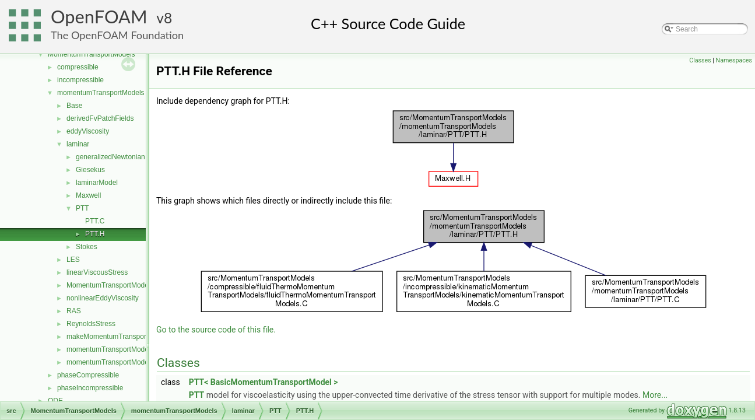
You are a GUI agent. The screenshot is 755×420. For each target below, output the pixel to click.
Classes (700, 60)
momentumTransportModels (101, 93)
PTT (82, 208)
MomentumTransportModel (108, 285)
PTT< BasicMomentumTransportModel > (263, 382)
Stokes (86, 247)
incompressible (80, 80)
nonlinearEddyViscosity (102, 298)
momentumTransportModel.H (111, 362)
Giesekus (90, 170)
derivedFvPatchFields (100, 118)
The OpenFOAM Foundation (117, 35)
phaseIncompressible (90, 388)
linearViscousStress (97, 272)
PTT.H (94, 234)
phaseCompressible (88, 375)
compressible (78, 67)
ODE (55, 401)
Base (74, 106)
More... (655, 395)
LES (73, 260)
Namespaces (734, 60)
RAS (73, 311)
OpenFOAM (99, 16)
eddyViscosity (87, 131)
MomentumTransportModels (91, 54)
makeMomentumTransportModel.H (120, 336)
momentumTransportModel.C (111, 349)
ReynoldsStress (90, 324)
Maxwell (88, 195)
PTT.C (94, 221)
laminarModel (97, 182)
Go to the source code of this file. (216, 329)
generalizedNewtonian (110, 157)
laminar (77, 144)
